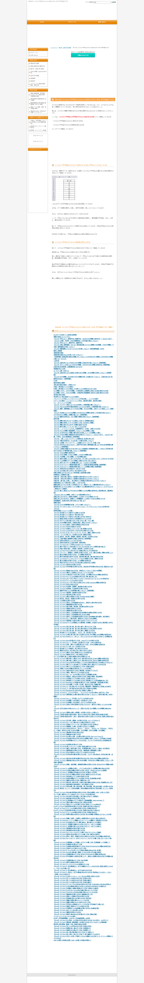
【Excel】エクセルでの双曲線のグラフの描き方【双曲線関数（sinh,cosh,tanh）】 (79, 800)
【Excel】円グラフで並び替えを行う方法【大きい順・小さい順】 (74, 520)
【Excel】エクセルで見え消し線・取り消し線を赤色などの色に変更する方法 (78, 628)
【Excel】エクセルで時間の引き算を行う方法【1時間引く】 (72, 930)
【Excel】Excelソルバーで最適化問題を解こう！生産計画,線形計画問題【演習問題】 (80, 464)
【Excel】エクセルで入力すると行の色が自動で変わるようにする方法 (76, 892)
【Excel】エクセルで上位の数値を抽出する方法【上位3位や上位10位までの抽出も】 (80, 886)
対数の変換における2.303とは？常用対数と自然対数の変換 (72, 472)
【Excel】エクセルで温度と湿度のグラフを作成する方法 (71, 906)
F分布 (55, 381)
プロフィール (34, 52)
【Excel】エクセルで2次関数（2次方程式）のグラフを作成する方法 (75, 702)
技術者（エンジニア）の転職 (38, 130)
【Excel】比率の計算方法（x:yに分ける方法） (68, 540)
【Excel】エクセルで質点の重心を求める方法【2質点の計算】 (73, 802)
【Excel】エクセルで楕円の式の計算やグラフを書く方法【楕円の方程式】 (77, 834)
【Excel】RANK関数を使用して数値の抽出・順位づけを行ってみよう (75, 522)
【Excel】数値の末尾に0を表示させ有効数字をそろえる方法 (72, 518)
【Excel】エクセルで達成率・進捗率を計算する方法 (70, 592)
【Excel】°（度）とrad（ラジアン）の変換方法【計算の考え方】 (74, 438)
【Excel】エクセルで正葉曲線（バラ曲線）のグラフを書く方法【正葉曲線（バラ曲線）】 (82, 842)
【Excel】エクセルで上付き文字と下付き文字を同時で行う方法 (73, 530)
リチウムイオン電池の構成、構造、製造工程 (38, 84)
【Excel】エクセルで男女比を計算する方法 (67, 564)
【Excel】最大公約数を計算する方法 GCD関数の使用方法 (72, 554)
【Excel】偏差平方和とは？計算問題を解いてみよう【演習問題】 (74, 590)
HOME (42, 22)
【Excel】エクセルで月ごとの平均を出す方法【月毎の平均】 (73, 926)
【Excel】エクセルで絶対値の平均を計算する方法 (69, 798)
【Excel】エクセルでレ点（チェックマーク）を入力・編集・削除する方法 (77, 532)
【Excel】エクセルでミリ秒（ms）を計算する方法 (69, 646)
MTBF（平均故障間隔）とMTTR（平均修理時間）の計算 (72, 918)
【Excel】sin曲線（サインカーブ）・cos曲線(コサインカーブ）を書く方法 (77, 442)
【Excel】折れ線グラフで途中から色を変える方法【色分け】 (73, 516)
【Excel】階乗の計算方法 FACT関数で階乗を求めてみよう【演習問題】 (77, 417)
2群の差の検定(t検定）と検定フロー (65, 385)
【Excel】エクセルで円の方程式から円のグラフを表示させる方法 (74, 752)
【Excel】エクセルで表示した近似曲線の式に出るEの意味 (72, 614)
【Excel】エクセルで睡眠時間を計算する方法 (68, 604)
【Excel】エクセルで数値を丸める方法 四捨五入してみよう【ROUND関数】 (78, 570)
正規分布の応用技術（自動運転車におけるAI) (68, 367)
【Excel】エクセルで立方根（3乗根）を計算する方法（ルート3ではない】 (77, 720)
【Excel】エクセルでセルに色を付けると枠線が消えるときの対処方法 (76, 550)
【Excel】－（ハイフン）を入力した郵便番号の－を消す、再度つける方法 (77, 429)
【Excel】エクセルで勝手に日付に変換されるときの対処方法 (73, 652)
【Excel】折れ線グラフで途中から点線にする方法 (69, 512)
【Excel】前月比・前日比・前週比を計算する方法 (69, 598)
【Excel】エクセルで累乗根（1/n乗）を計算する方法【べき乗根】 (74, 726)
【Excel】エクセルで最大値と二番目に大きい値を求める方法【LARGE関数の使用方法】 (81, 658)
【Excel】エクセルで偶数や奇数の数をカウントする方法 (71, 900)
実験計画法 (57, 502)
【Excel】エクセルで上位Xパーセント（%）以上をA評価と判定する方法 (77, 876)
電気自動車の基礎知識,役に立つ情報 (38, 99)
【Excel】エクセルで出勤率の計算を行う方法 (68, 844)
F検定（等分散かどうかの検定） (64, 387)
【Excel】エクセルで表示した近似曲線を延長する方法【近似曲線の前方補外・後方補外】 (82, 616)
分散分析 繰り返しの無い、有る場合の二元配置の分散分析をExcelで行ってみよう (80, 480)
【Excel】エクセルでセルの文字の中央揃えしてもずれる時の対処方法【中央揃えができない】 (83, 662)
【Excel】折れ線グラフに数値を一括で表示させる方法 (71, 648)
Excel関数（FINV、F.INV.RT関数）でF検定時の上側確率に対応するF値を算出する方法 (81, 391)
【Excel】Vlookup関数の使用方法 (64, 452)
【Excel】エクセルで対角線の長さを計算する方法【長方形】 (73, 898)
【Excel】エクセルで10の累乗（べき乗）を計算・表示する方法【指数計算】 (78, 684)
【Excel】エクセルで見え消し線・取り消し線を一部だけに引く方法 (75, 626)
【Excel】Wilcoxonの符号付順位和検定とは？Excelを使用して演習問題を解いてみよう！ (81, 407)
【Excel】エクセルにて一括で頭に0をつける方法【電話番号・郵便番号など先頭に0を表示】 (83, 686)
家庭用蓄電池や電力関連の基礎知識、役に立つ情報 (38, 103)
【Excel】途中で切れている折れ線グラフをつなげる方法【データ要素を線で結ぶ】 (80, 546)
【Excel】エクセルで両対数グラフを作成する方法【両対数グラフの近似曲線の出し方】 (81, 680)
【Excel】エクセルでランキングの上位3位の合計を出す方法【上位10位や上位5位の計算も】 (83, 884)
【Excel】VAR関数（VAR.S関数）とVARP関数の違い (70, 456)
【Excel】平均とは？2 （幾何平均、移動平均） (68, 343)
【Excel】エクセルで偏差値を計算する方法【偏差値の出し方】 (73, 894)
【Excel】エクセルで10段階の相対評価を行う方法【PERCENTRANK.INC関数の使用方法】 (82, 846)
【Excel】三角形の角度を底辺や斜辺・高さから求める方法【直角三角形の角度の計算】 (81, 714)
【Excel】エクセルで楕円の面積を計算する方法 (69, 862)
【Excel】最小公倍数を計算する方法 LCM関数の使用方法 (72, 560)
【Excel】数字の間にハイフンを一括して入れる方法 (70, 427)
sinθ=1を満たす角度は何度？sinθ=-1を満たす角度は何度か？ (72, 940)
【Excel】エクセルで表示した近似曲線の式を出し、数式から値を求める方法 (78, 602)
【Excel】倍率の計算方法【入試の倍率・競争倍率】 (70, 542)
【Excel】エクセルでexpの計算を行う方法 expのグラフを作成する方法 (76, 640)
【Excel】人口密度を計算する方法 (64, 600)
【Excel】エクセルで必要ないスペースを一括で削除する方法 (73, 528)
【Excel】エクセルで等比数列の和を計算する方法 (69, 830)
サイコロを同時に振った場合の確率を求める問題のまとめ (72, 656)
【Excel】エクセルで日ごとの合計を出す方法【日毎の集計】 (73, 882)
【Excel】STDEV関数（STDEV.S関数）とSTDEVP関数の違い (73, 454)
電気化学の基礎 (34, 63)
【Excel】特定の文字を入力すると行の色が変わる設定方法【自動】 (75, 562)
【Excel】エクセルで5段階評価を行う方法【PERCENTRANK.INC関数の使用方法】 (80, 854)
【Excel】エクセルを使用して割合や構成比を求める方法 (71, 524)
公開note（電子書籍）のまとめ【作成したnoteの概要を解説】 (38, 122)
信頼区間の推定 (58, 353)
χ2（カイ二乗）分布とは (61, 371)
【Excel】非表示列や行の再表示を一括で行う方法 (69, 468)
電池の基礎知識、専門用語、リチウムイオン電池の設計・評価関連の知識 (38, 95)
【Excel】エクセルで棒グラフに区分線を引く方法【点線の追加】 (74, 666)
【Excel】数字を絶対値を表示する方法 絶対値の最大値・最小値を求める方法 (78, 556)
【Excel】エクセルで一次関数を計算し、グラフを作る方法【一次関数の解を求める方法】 (82, 768)
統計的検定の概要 (59, 383)
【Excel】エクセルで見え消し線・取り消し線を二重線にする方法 (74, 630)
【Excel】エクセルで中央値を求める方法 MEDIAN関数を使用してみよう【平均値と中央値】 (83, 738)
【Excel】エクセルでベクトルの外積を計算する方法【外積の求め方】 (76, 812)
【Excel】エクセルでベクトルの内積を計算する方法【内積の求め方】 (76, 808)
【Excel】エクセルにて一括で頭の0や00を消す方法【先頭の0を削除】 (76, 688)
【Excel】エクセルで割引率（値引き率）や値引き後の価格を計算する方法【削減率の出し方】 (83, 782)
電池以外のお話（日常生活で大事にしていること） (38, 111)
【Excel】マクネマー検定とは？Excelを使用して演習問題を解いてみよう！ (77, 405)
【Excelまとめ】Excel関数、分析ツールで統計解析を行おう (72, 494)
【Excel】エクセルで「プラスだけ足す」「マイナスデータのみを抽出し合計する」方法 (81, 692)
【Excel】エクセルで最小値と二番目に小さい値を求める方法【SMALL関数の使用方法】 (81, 660)
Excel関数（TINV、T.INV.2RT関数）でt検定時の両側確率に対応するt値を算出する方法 (81, 393)
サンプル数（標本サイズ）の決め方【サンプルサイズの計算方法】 (75, 794)
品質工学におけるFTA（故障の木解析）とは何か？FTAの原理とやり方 (76, 496)
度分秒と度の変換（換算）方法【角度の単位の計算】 (70, 924)
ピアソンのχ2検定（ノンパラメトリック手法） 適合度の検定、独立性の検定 (78, 401)
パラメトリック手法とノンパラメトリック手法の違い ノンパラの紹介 (76, 399)
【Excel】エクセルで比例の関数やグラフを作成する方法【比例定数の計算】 (78, 778)
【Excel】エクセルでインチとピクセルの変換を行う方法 (71, 864)
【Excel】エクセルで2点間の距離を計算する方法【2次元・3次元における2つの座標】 (80, 770)
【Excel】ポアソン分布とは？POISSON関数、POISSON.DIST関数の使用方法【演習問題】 (82, 365)
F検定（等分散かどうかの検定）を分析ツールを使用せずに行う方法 (75, 389)
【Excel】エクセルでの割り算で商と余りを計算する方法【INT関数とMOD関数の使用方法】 (83, 634)
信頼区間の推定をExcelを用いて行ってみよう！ (69, 355)
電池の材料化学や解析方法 (37, 66)
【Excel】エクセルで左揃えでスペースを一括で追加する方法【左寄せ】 (76, 724)
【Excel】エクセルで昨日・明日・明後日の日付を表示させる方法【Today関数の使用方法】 (82, 836)
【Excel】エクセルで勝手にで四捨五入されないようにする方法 (73, 572)
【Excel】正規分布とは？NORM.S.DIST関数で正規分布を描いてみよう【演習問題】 (80, 363)
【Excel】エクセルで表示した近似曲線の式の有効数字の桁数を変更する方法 (78, 612)
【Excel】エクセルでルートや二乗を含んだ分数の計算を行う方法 (74, 722)
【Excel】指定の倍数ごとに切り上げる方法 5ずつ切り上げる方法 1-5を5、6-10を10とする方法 (83, 458)
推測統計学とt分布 (59, 369)
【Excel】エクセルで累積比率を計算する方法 (68, 610)
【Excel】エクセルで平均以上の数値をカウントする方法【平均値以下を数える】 (79, 904)
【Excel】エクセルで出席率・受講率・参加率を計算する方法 (73, 586)
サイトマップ (72, 975)
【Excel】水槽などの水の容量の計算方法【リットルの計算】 (73, 668)
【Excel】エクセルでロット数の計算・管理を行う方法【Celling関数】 (76, 618)
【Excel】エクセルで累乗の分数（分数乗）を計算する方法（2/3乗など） (76, 712)
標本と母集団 (58, 351)
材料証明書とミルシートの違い (63, 510)
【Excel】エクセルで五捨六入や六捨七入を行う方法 (70, 848)
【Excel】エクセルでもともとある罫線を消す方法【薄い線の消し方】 (76, 576)
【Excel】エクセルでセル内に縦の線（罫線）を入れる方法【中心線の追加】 (78, 852)
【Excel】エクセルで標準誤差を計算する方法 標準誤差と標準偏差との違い (78, 750)
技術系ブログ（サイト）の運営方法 (38, 126)
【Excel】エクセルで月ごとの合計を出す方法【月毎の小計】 (73, 878)
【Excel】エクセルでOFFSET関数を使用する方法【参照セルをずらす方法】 (78, 774)
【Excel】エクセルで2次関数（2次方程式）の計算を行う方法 (73, 700)
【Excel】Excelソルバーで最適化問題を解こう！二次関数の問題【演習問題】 (78, 466)
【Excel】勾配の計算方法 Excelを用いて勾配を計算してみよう (74, 440)
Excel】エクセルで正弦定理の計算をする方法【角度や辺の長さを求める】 (77, 810)
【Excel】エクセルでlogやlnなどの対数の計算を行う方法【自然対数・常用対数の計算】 (81, 682)
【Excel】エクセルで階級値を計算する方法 (67, 734)
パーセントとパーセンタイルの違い (65, 916)
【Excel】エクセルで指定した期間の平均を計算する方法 (71, 896)
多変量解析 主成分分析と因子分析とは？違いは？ (70, 500)
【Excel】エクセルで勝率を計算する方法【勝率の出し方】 (72, 780)
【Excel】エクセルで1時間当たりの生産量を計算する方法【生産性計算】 (77, 908)
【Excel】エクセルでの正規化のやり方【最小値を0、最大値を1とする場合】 (78, 822)
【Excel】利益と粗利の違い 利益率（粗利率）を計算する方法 (73, 548)
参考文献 (56, 419)
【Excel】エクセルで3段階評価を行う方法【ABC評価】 (71, 860)
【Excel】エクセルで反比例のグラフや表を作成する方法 (71, 776)
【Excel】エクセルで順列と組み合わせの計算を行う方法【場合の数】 (76, 914)
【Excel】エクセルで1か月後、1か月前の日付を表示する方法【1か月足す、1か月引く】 (81, 920)
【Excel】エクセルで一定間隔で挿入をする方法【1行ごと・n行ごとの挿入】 (78, 826)
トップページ (53, 47)
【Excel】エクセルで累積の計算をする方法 (67, 608)
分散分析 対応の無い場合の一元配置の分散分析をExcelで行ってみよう (76, 476)
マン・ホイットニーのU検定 (62, 403)
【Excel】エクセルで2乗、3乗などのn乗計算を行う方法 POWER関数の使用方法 (79, 644)
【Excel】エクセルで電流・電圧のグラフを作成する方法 (71, 672)
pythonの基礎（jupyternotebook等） (38, 72)
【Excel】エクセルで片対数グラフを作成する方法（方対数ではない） (76, 678)
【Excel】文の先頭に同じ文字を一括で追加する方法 (70, 470)
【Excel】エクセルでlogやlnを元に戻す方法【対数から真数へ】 (73, 690)
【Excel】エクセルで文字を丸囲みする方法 (67, 526)
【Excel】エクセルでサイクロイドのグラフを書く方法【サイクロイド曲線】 (78, 832)
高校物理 (32, 78)
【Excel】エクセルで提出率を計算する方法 (67, 594)
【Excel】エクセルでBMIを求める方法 (66, 584)
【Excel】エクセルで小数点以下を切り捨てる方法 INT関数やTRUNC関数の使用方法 (81, 574)
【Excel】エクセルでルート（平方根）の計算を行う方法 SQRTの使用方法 (77, 642)
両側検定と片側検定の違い (62, 474)
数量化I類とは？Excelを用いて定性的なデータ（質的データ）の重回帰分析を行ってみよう (82, 484)
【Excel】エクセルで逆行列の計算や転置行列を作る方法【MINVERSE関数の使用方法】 (81, 758)
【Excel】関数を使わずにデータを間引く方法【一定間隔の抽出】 (74, 421)
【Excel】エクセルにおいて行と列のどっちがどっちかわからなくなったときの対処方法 (81, 578)
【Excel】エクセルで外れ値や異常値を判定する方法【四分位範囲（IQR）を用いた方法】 (82, 792)
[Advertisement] (72, 37)
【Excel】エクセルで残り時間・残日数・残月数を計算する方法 (73, 606)
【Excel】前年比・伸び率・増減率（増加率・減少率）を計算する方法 (76, 536)
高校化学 (32, 81)
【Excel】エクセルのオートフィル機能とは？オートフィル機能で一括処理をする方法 (80, 820)
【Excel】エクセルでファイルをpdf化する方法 (68, 580)
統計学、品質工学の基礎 (65, 47)
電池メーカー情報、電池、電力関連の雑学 (38, 107)
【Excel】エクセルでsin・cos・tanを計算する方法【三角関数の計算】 (75, 674)
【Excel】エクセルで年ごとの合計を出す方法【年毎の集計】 (73, 880)
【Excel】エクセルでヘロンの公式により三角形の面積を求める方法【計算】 (78, 850)
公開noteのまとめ (83, 55)
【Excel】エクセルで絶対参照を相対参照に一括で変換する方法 (73, 784)
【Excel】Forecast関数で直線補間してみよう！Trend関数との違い (74, 431)
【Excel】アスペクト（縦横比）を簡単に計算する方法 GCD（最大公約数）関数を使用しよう (83, 552)
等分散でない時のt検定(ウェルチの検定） (67, 397)
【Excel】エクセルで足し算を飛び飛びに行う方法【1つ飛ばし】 (74, 932)
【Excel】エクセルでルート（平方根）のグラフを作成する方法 (73, 698)
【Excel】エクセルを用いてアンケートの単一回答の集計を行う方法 (75, 746)
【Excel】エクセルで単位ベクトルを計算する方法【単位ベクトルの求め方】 (78, 804)
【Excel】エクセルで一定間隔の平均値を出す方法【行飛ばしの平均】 (76, 772)
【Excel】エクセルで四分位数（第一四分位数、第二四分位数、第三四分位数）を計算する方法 (83, 786)
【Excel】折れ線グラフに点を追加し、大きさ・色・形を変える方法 (75, 632)
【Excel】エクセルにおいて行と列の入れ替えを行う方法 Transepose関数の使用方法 (80, 582)
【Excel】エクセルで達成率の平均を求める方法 (69, 732)
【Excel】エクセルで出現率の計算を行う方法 (68, 744)
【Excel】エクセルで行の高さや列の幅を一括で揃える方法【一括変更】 (76, 796)
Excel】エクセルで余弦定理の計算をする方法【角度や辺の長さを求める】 (77, 806)
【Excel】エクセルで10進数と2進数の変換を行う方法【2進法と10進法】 (76, 888)
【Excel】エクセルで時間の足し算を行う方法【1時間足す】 (72, 928)
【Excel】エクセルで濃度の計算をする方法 (67, 912)
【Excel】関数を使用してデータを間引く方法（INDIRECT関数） (74, 423)
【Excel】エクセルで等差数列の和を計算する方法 (69, 828)
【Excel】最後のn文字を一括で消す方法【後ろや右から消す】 (73, 650)
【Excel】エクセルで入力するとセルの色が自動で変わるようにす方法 (76, 890)
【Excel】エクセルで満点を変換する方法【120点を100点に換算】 (74, 596)
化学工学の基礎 (34, 75)
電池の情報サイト (71, 980)
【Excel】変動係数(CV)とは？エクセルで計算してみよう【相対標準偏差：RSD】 (79, 349)
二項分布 (56, 361)
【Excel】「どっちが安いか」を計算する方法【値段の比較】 (73, 534)
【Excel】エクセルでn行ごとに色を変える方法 (68, 910)
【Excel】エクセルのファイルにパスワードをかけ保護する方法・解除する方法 (78, 558)
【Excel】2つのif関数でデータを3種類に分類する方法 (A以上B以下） (75, 460)
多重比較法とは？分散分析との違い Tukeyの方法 (69, 482)
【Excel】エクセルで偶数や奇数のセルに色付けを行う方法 (72, 902)
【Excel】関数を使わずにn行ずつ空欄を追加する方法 (70, 425)
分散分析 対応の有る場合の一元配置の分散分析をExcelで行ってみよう (76, 478)
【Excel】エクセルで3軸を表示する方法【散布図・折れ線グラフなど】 (76, 670)
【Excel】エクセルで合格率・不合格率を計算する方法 (71, 588)
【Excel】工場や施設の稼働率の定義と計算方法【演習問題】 (73, 538)
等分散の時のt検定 (59, 395)
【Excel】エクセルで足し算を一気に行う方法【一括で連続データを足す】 (77, 934)
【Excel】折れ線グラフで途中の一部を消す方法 (69, 514)
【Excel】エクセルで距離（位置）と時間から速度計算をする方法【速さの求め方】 (80, 818)
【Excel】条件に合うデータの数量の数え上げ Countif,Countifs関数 (75, 462)
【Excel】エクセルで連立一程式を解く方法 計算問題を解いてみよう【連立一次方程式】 (82, 748)
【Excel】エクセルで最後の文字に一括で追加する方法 (71, 654)
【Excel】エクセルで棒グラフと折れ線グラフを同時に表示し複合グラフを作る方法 (80, 664)
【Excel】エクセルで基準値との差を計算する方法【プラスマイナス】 (76, 620)
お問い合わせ (34, 55)
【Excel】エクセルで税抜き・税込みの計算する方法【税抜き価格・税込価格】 (78, 676)
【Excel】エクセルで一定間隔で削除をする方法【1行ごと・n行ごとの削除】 (78, 824)
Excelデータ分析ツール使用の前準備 (65, 335)
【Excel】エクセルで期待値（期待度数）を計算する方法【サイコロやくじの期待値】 (80, 922)
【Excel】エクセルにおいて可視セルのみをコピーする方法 (72, 544)
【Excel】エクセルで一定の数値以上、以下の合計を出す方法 (73, 870)
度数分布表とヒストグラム (62, 337)
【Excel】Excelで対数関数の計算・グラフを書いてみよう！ (72, 504)
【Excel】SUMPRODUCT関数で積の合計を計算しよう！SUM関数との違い (77, 433)
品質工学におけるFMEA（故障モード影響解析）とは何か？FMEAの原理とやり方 (79, 498)
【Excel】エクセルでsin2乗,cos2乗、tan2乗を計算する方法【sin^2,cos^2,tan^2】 (79, 736)
